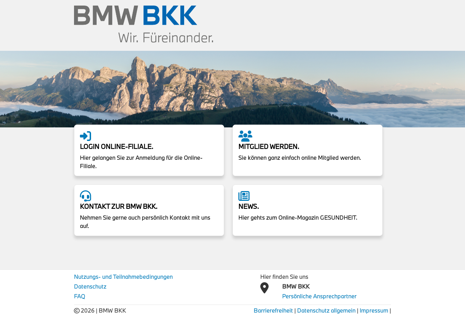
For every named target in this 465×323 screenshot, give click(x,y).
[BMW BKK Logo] (143, 23)
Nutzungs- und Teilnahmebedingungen (123, 276)
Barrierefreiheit (273, 310)
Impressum (374, 310)
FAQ (79, 296)
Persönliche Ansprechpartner (319, 296)
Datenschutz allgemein (326, 310)
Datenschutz (90, 286)
